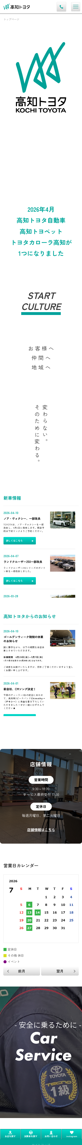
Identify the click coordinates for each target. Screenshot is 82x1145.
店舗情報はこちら (41, 829)
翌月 (59, 971)
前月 (21, 971)
